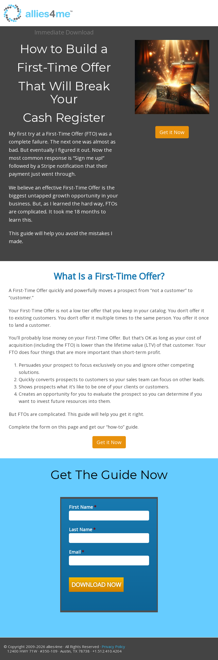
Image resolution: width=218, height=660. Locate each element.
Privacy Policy (113, 646)
